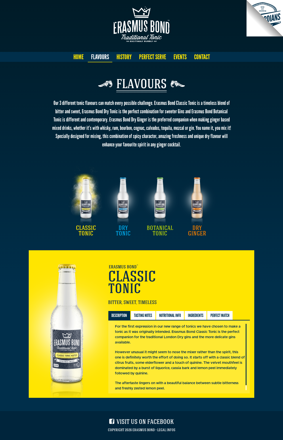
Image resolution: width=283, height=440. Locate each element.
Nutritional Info (170, 315)
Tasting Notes (143, 315)
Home (78, 57)
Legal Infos (166, 430)
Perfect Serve (152, 57)
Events (180, 57)
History (124, 57)
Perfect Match (219, 315)
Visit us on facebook (145, 422)
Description (119, 315)
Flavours (100, 57)
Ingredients (195, 315)
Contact (202, 57)
